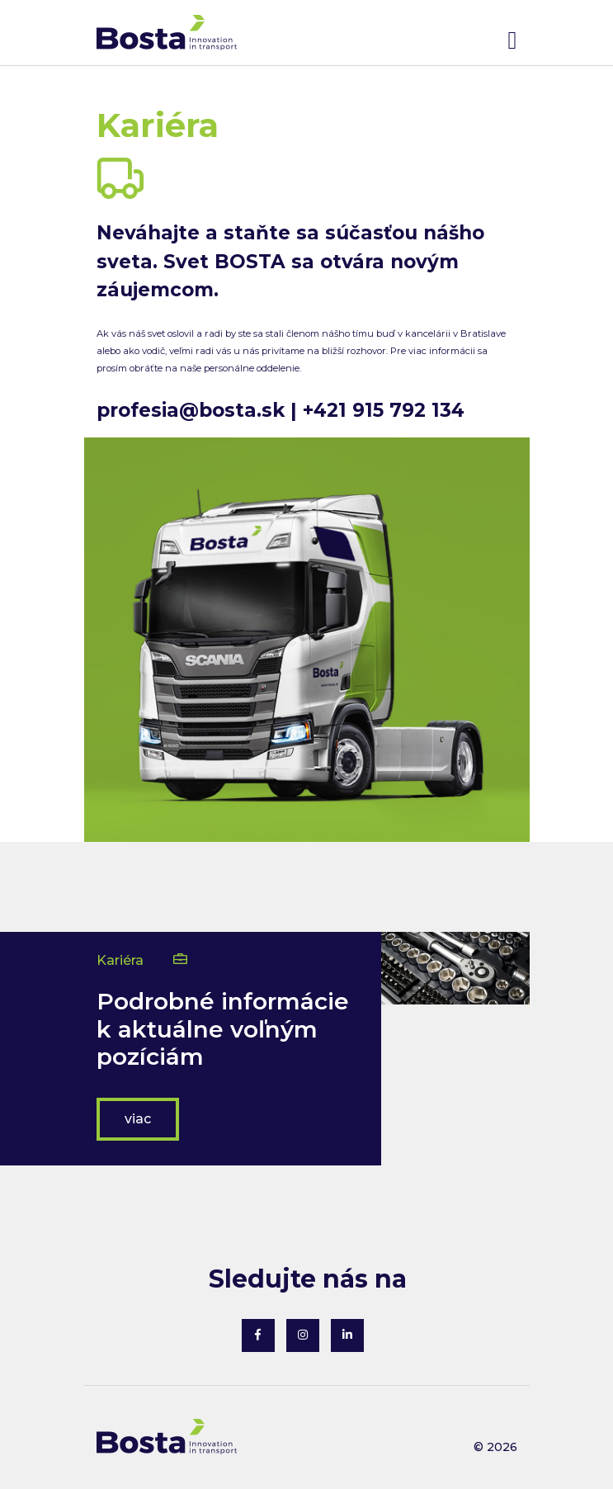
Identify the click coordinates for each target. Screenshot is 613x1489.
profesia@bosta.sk (191, 410)
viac (138, 1119)
